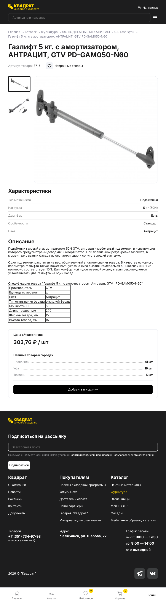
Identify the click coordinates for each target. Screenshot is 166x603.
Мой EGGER (119, 506)
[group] (96, 130)
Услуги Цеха (68, 492)
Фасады (117, 513)
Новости (14, 492)
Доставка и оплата (73, 499)
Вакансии (15, 499)
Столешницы (120, 499)
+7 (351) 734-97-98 (24, 536)
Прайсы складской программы (82, 485)
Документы (16, 513)
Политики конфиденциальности (89, 454)
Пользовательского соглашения (133, 454)
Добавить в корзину (83, 389)
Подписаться (19, 465)
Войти (151, 595)
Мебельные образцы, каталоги (133, 520)
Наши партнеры (71, 506)
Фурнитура (119, 492)
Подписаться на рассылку (37, 436)
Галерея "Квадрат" (73, 513)
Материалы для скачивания (80, 520)
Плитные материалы (126, 485)
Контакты (15, 506)
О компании (17, 485)
